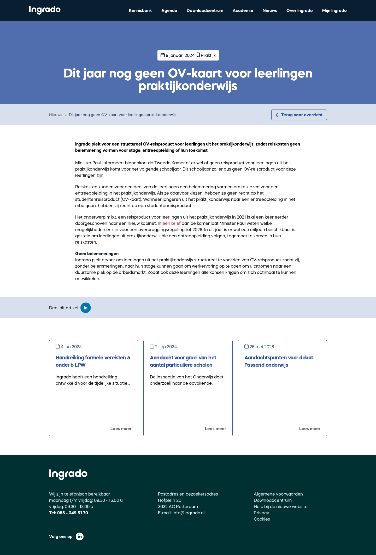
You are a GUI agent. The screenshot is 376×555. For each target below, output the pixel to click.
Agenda (169, 10)
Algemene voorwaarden (278, 494)
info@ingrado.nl (189, 513)
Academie (243, 10)
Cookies (262, 519)
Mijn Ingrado (334, 10)
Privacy (261, 513)
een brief (171, 223)
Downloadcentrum (205, 10)
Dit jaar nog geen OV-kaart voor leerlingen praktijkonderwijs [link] (122, 115)
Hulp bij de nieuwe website (281, 506)
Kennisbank (140, 10)
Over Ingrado (299, 10)
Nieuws (270, 10)
